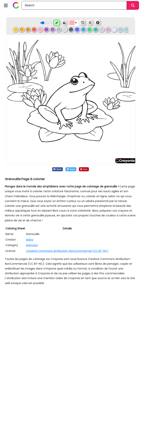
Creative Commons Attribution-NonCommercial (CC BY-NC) (67, 251)
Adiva (29, 239)
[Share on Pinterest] (84, 169)
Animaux (32, 245)
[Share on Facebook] (57, 169)
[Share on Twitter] (70, 169)
